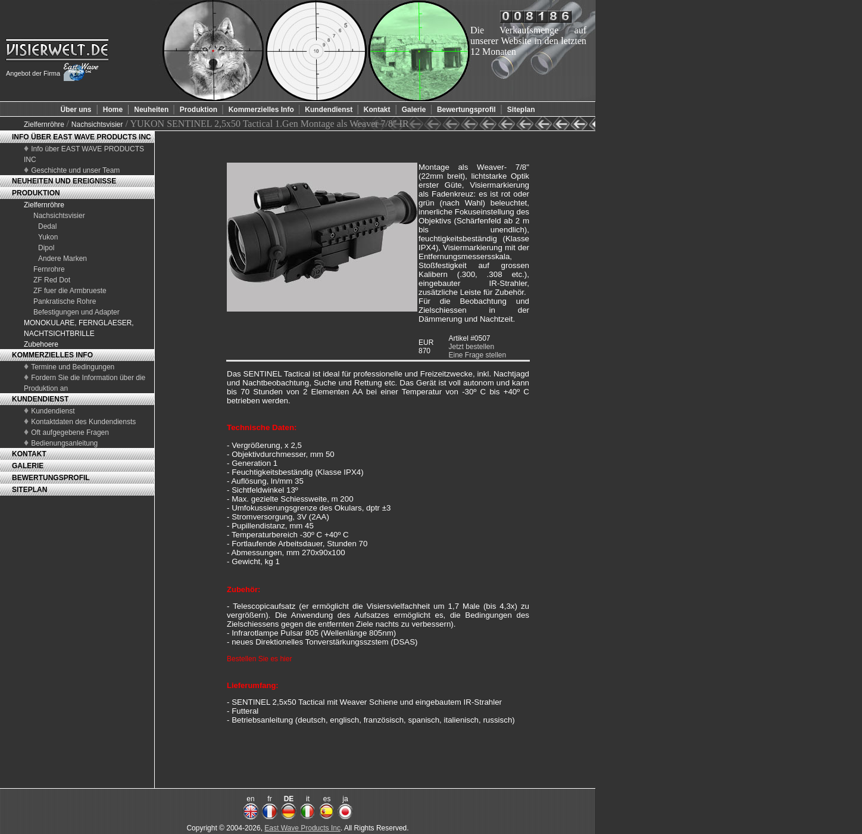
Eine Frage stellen (477, 355)
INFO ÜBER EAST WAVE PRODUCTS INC (81, 137)
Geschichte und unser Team (75, 170)
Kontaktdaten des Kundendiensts (83, 422)
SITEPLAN (29, 490)
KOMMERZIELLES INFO (52, 355)
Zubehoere (41, 344)
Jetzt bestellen (471, 347)
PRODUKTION (36, 193)
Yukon (48, 237)
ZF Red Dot (51, 280)
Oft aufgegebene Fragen (70, 432)
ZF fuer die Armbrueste (70, 291)
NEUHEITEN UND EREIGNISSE (64, 181)
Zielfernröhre (45, 124)
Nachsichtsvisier (97, 124)
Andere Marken (62, 258)
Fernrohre (49, 269)
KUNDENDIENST (40, 399)
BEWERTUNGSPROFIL (51, 478)
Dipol (46, 248)
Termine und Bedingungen (72, 367)
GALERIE (27, 466)
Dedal (47, 226)
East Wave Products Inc (302, 828)
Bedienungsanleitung (64, 443)
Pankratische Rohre (64, 301)
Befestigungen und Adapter (76, 312)
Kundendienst (52, 411)
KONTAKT (29, 454)
